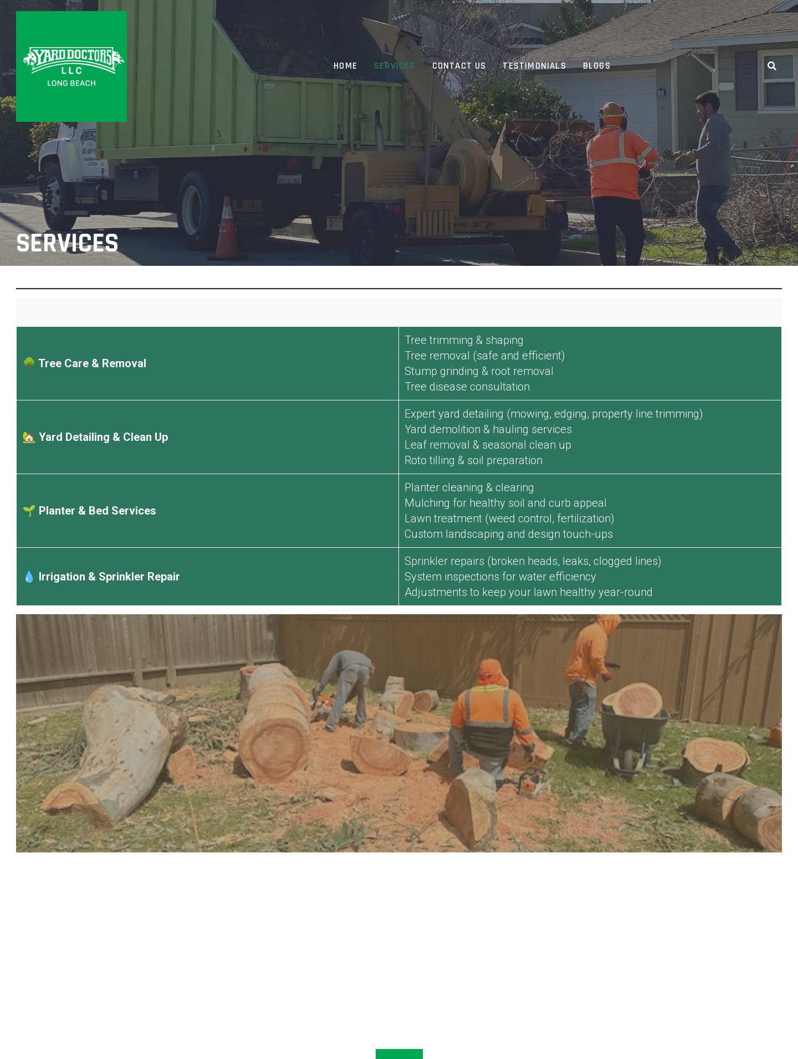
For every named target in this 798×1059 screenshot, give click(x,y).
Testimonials (534, 66)
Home (345, 66)
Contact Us (459, 66)
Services (395, 66)
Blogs (597, 66)
